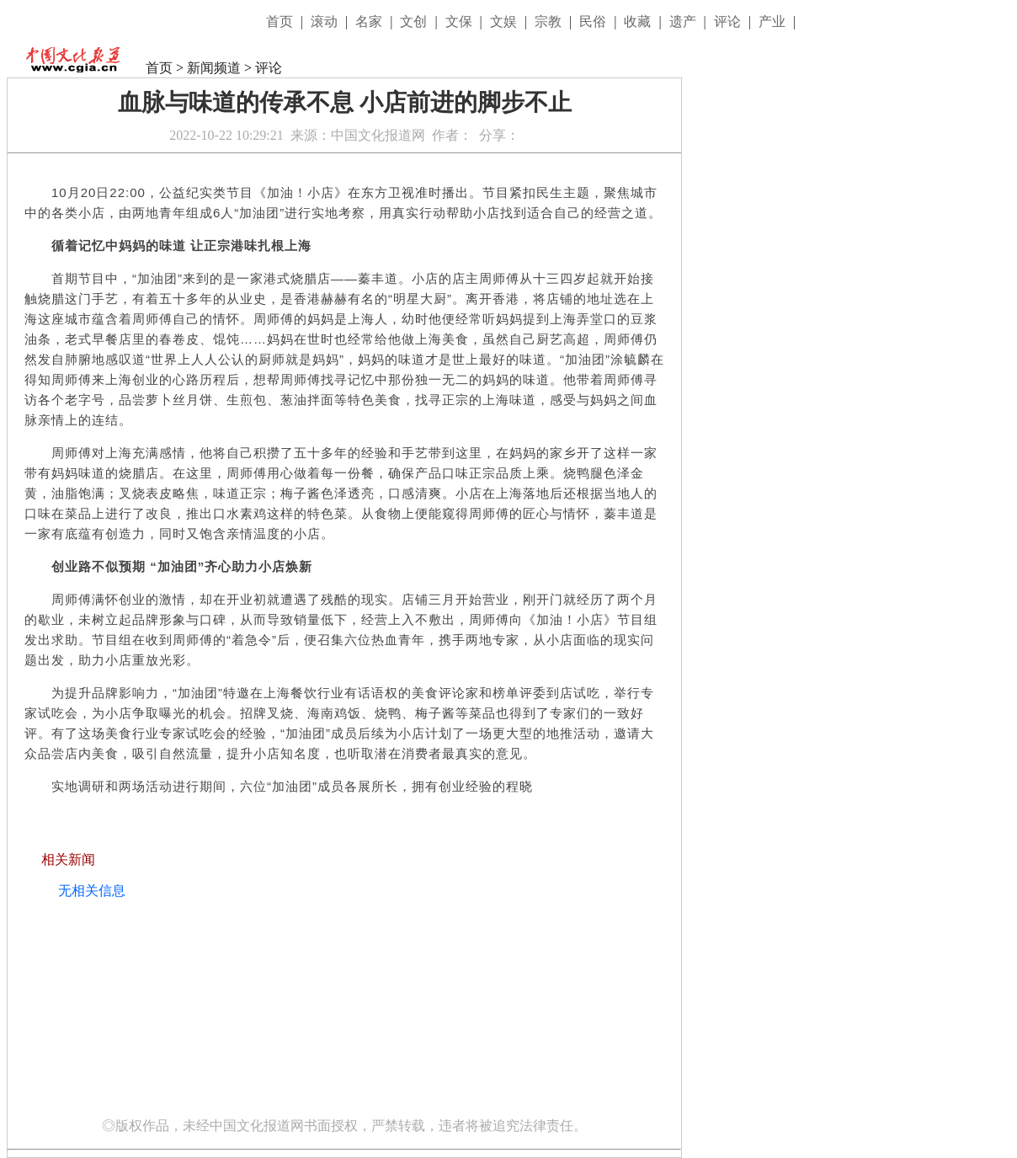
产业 (774, 21)
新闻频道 (214, 68)
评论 (729, 21)
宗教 (550, 21)
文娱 (505, 21)
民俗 (594, 21)
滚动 (326, 21)
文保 (460, 21)
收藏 (639, 21)
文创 (415, 21)
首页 (281, 21)
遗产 (684, 21)
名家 (370, 21)
